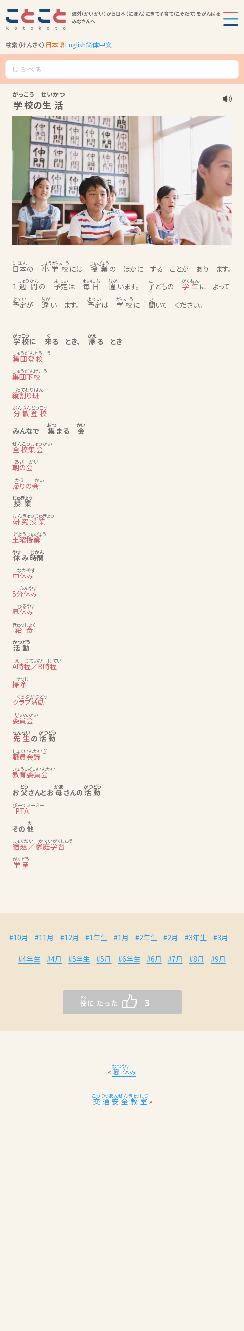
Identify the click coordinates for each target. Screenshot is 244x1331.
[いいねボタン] (102, 1002)
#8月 (196, 959)
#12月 (69, 937)
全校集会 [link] (28, 449)
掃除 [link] (19, 684)
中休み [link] (22, 576)
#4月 (54, 959)
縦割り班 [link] (25, 395)
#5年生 (79, 959)
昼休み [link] (22, 612)
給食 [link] (24, 630)
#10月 (18, 937)
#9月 (218, 959)
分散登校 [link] (30, 413)
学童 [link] (20, 865)
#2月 (170, 937)
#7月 (175, 959)
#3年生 (196, 937)
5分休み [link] (24, 594)
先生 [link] (21, 738)
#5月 (103, 959)
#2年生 (146, 937)
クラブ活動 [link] (28, 702)
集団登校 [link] (27, 359)
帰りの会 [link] (25, 485)
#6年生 (129, 959)
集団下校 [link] (26, 377)
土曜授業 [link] (26, 540)
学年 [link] (190, 286)
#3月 (220, 937)
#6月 (154, 959)
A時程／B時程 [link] (34, 666)
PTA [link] (20, 811)
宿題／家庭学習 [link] (38, 846)
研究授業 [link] (29, 521)
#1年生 (96, 937)
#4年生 (29, 959)
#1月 (121, 937)
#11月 (44, 937)
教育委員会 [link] (30, 774)
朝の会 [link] (22, 467)
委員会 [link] (22, 720)
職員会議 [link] (26, 757)
